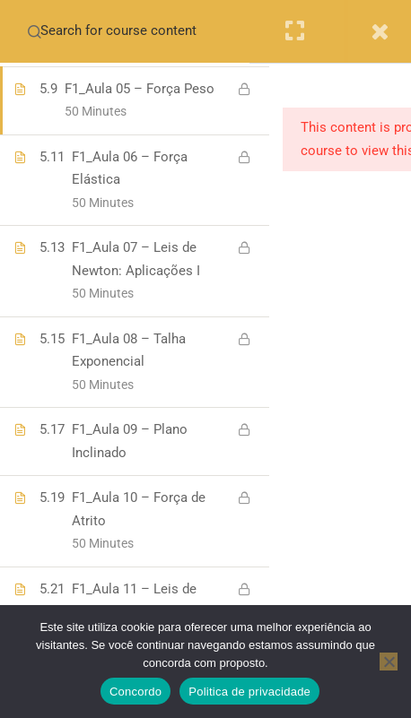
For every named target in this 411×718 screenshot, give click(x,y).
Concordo (135, 691)
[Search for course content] (34, 31)
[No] (389, 661)
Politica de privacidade (249, 691)
